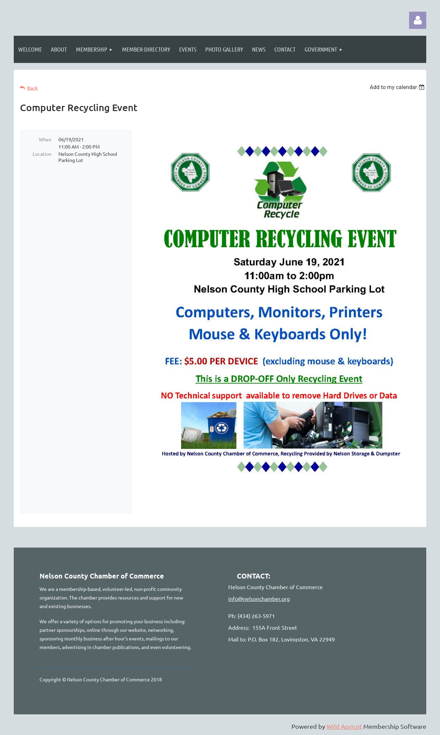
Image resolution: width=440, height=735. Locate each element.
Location (42, 154)
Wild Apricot (344, 726)
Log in (417, 20)
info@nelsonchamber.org (259, 598)
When (45, 139)
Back (32, 88)
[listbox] (398, 87)
